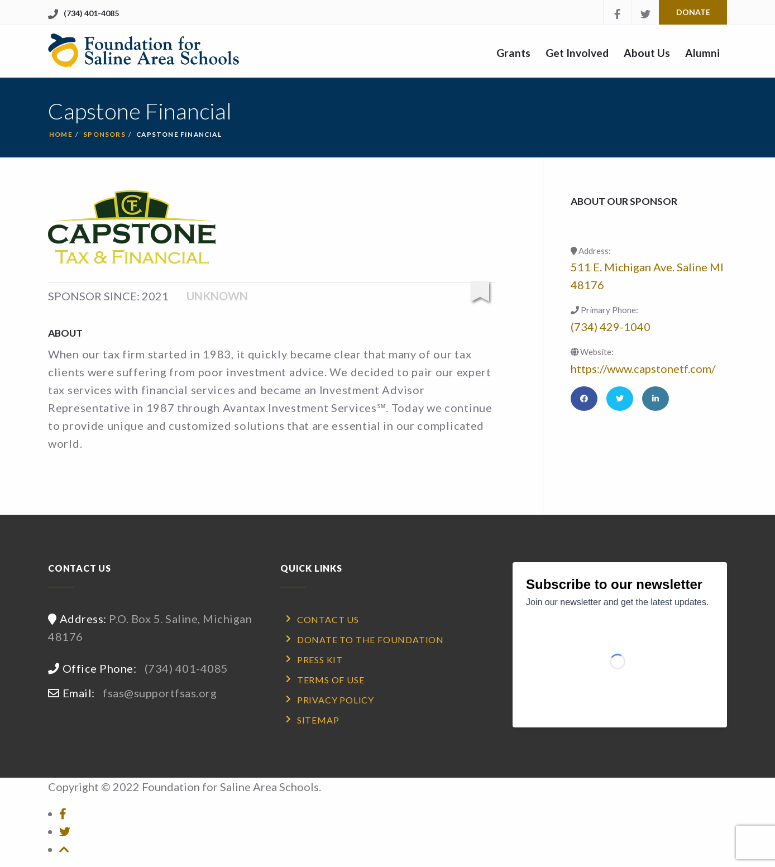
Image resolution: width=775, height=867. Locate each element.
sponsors (104, 134)
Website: (592, 352)
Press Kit (320, 659)
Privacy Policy (335, 699)
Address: (591, 251)
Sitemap (318, 720)
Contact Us (328, 619)
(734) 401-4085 (91, 13)
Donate (693, 12)
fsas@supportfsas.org (160, 693)
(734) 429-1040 (610, 326)
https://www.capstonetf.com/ (643, 368)
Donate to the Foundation (370, 639)
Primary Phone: (604, 310)
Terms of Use (331, 679)
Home (61, 134)
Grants (513, 52)
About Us (647, 52)
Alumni (702, 52)
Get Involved (577, 52)
